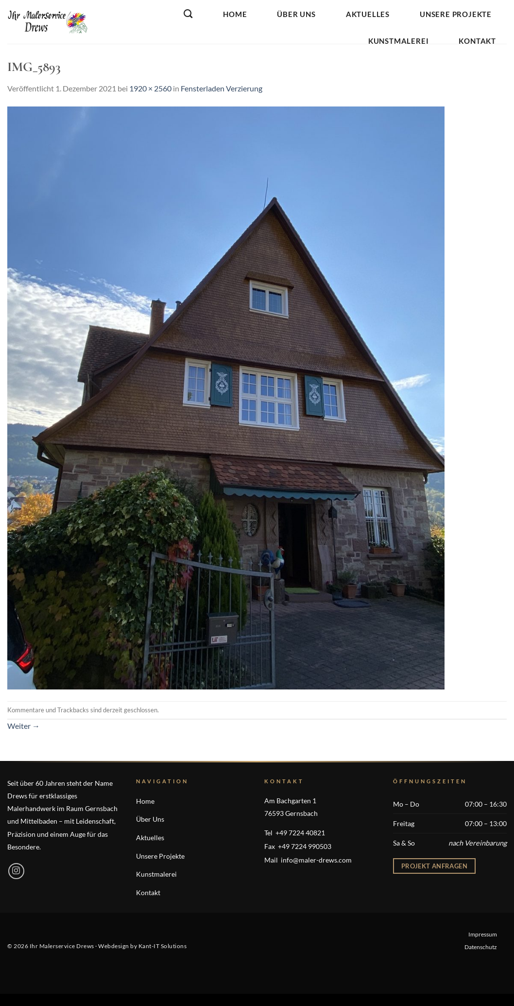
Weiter (23, 725)
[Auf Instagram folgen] (16, 871)
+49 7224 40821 (300, 833)
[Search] (188, 14)
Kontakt (477, 40)
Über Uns (296, 14)
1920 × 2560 (150, 88)
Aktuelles (368, 14)
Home (235, 14)
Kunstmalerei (398, 40)
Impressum (482, 934)
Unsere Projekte (456, 14)
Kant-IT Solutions (162, 946)
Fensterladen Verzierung (221, 88)
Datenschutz (480, 947)
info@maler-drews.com (316, 860)
